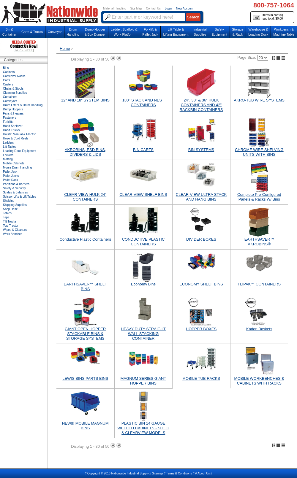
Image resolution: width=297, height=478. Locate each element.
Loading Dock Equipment (19, 151)
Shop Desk (10, 209)
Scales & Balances (15, 192)
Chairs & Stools (13, 88)
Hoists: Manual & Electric (19, 134)
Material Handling (114, 8)
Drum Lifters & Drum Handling (22, 105)
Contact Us (153, 8)
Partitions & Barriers (16, 184)
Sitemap (157, 473)
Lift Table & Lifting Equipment (175, 32)
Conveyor (55, 32)
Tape (6, 217)
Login (168, 8)
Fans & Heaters (13, 113)
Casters (8, 84)
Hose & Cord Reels (16, 138)
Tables (7, 213)
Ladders (8, 142)
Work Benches (12, 234)
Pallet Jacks (11, 175)
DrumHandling (73, 32)
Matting (8, 159)
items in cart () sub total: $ (268, 17)
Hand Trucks (11, 130)
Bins (6, 67)
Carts (6, 80)
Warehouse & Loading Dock (258, 32)
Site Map (136, 8)
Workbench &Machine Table (283, 32)
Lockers (8, 155)
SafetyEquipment (219, 32)
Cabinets (9, 72)
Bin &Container (9, 32)
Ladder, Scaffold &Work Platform (124, 32)
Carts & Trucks (32, 32)
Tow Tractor (10, 225)
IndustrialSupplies (200, 32)
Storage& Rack (238, 32)
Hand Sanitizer (13, 126)
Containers (10, 97)
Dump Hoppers (13, 109)
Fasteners (9, 117)
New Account (184, 8)
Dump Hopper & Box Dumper (95, 32)
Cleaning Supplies (15, 92)
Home (65, 48)
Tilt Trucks (9, 221)
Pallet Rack (10, 180)
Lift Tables (9, 146)
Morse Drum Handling (17, 167)
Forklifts (8, 121)
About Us (204, 473)
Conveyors (10, 101)
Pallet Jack (10, 171)
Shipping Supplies (15, 205)
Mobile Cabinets (13, 163)
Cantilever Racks (14, 76)
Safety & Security (14, 188)
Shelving (8, 200)
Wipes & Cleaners (15, 229)
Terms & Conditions (179, 473)
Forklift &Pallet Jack (150, 32)
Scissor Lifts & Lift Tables (19, 196)
